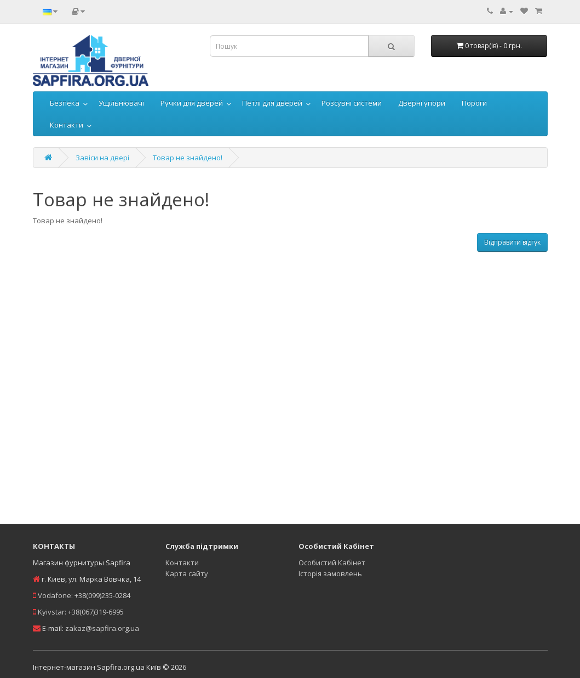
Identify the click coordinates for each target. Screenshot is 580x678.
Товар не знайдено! (187, 158)
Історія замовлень (330, 573)
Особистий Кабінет (331, 562)
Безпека (64, 103)
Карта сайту (186, 573)
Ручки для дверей (191, 103)
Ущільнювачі (121, 103)
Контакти (66, 125)
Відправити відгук (512, 242)
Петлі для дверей (272, 103)
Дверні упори (421, 103)
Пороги (474, 103)
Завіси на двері (102, 158)
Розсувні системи (351, 103)
